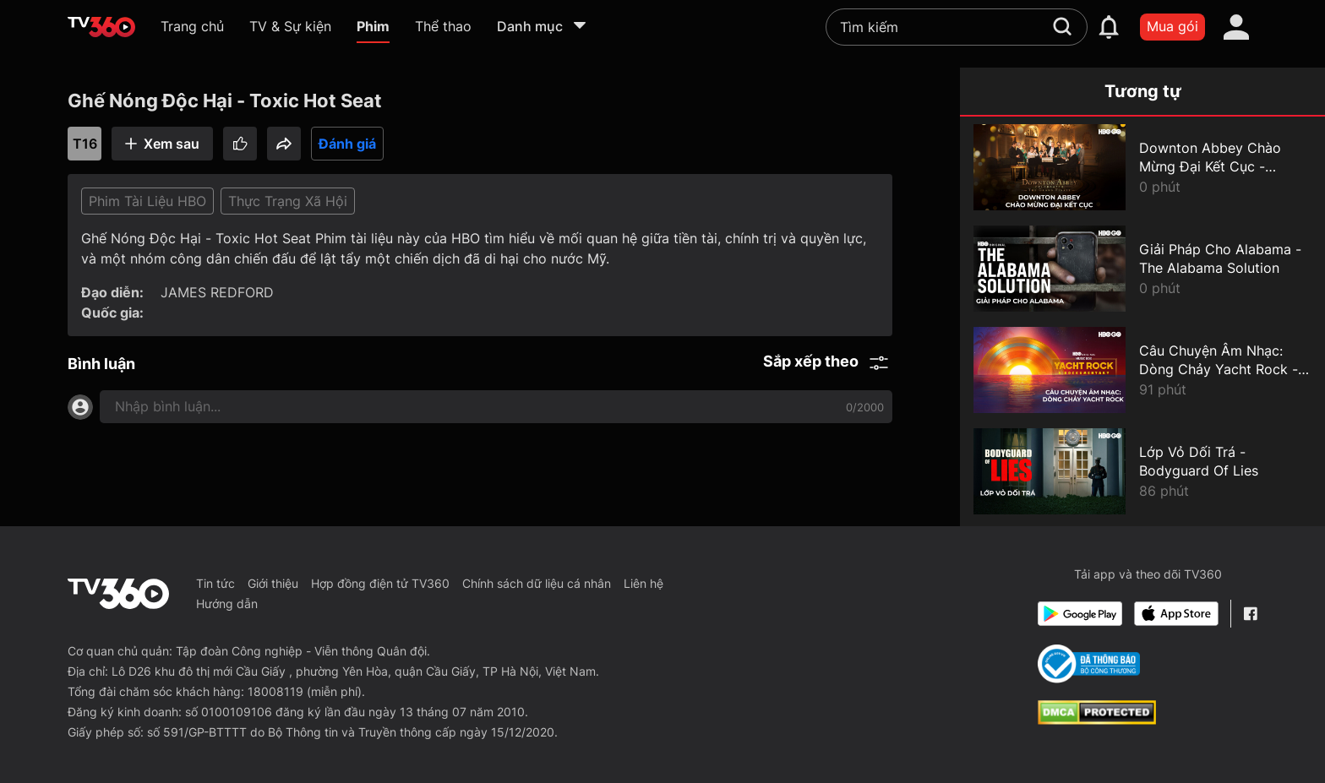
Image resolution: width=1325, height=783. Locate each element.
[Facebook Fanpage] (1250, 613)
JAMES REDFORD (217, 292)
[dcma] (1097, 719)
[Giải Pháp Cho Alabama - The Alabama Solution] (1142, 268)
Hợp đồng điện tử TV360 (380, 583)
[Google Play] (1080, 614)
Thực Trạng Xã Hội (287, 201)
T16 (85, 143)
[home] (101, 27)
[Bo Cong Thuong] (1089, 663)
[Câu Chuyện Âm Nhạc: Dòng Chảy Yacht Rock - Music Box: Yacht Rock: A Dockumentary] (1142, 370)
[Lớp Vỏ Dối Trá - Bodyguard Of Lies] (1142, 471)
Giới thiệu (273, 583)
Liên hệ (643, 583)
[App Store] (1176, 614)
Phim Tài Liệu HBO (147, 201)
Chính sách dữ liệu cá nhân (536, 583)
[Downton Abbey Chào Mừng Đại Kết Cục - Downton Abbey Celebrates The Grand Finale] (1142, 167)
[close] (1289, 50)
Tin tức (215, 583)
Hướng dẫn (227, 603)
